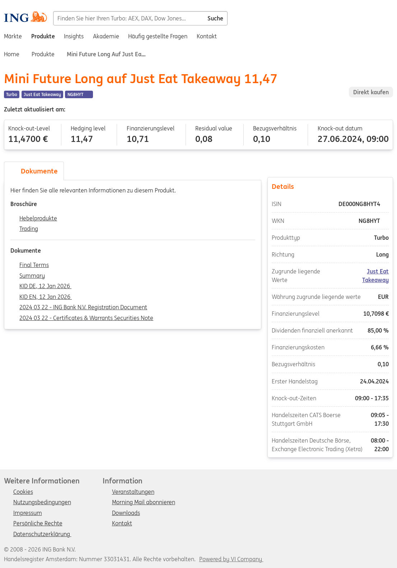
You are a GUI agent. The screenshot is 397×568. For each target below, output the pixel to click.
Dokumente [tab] (34, 171)
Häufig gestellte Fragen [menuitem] (157, 36)
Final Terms (34, 265)
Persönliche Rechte (37, 523)
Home (11, 54)
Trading (28, 229)
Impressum (27, 513)
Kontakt (122, 523)
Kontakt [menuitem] (207, 36)
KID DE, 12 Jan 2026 (45, 286)
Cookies (23, 492)
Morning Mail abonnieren (143, 502)
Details (330, 186)
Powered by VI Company (230, 559)
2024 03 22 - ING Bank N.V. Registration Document (83, 307)
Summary (32, 276)
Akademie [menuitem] (106, 36)
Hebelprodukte (38, 218)
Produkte (43, 54)
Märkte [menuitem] (13, 36)
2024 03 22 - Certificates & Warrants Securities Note (86, 318)
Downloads (126, 513)
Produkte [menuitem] (43, 36)
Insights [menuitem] (74, 36)
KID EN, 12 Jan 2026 (45, 297)
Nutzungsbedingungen (42, 502)
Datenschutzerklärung (42, 534)
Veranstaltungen (133, 492)
